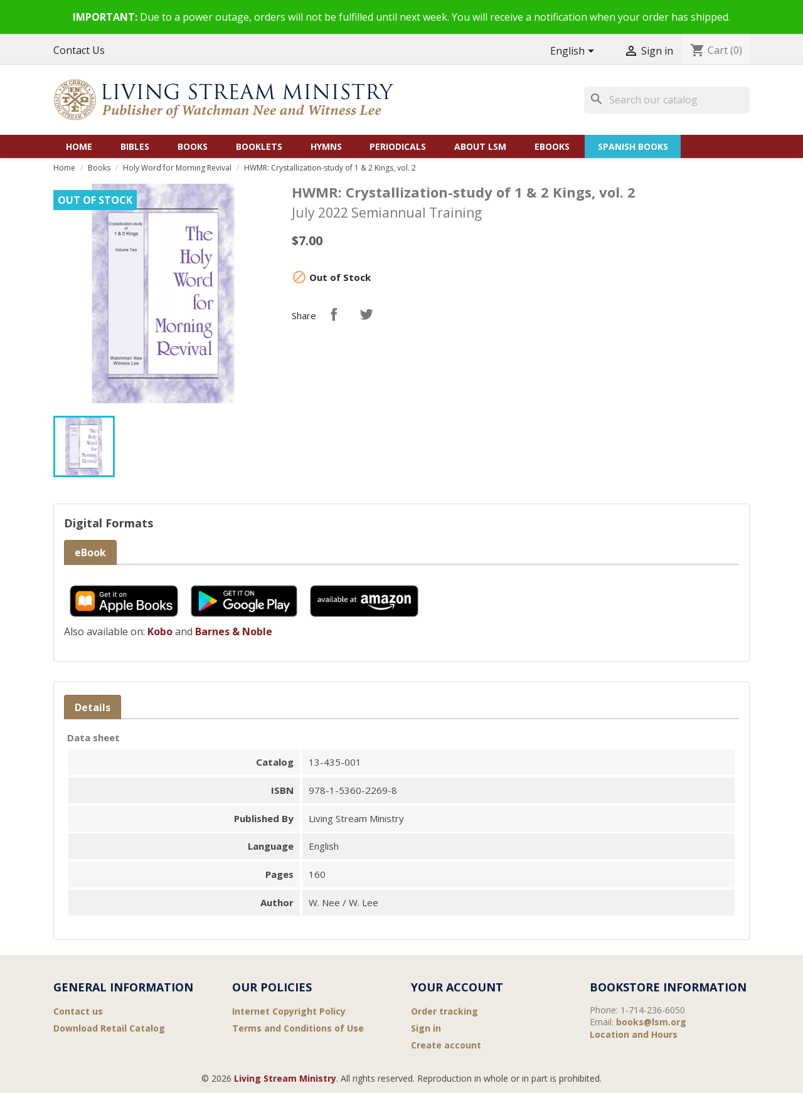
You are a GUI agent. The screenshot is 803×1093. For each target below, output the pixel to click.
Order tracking (444, 1011)
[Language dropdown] (574, 51)
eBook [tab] (90, 552)
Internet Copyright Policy (289, 1011)
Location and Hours (634, 1034)
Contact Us (79, 50)
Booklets (259, 146)
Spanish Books (633, 146)
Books (193, 146)
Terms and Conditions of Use (298, 1028)
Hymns (326, 146)
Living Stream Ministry (285, 1078)
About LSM (480, 146)
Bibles (134, 146)
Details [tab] (92, 707)
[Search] (667, 100)
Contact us (78, 1011)
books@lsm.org (651, 1022)
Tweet (366, 314)
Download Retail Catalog (109, 1028)
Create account (446, 1045)
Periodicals (398, 146)
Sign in (426, 1028)
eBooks (552, 146)
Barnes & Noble (233, 631)
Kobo (160, 631)
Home (79, 146)
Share (333, 314)
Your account (457, 987)
